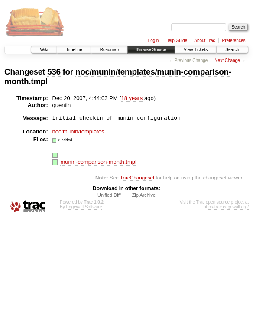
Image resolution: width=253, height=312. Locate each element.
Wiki (44, 49)
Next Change (227, 60)
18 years (132, 98)
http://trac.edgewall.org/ (226, 207)
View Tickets (196, 49)
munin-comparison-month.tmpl (98, 162)
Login (153, 40)
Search (232, 49)
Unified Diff (109, 195)
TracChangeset (137, 177)
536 (54, 71)
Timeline (74, 49)
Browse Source (151, 49)
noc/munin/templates (78, 131)
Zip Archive (144, 195)
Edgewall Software (84, 207)
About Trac (204, 40)
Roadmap (109, 49)
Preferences (234, 40)
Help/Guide (176, 40)
